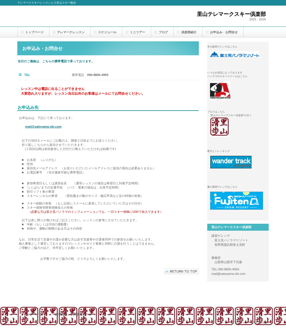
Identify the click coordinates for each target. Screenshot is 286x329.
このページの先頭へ (181, 271)
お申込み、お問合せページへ (75, 314)
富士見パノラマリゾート (238, 61)
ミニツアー (137, 32)
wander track (238, 165)
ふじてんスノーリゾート (238, 201)
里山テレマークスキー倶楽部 (238, 127)
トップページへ (34, 314)
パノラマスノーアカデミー (238, 91)
